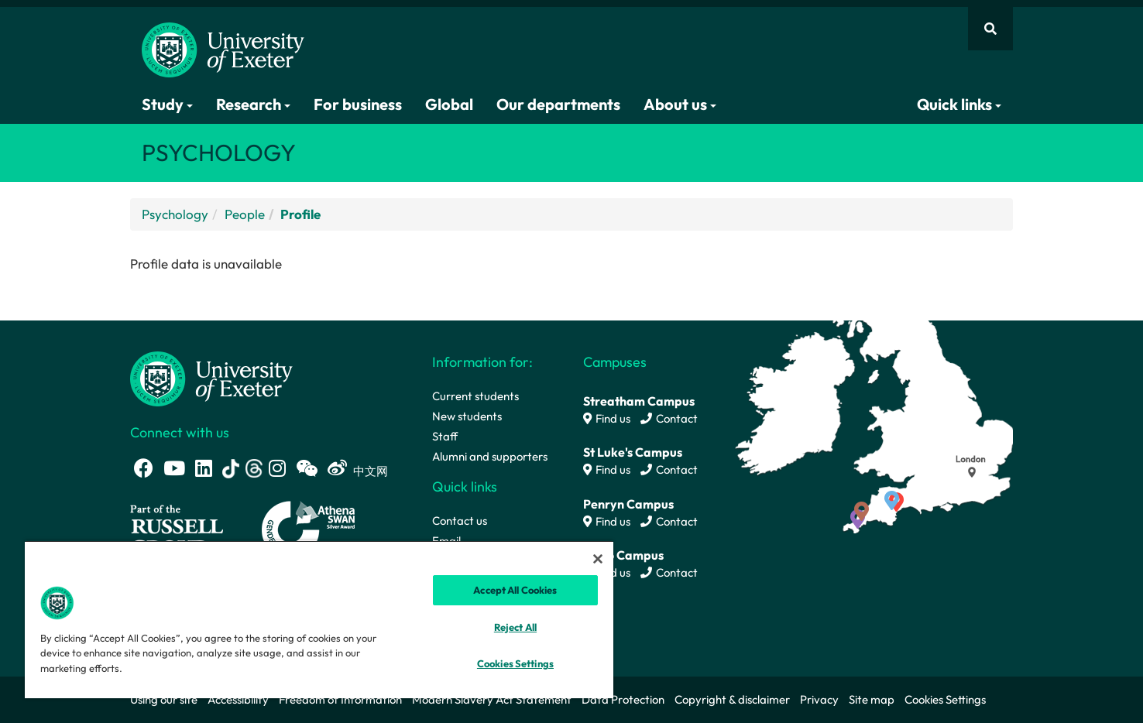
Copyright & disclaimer (732, 699)
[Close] (597, 559)
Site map (871, 699)
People (245, 214)
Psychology (175, 214)
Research (253, 104)
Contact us (459, 520)
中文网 (370, 471)
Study (167, 104)
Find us (606, 418)
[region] (319, 619)
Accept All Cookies (515, 590)
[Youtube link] (174, 468)
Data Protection (623, 699)
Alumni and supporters (489, 456)
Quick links (959, 104)
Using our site (163, 699)
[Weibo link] (337, 468)
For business (358, 104)
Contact (669, 418)
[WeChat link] (307, 468)
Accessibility (238, 699)
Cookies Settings (945, 699)
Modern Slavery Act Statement (492, 699)
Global (449, 104)
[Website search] (990, 28)
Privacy (819, 699)
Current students (475, 396)
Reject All (515, 627)
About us (680, 104)
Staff (445, 436)
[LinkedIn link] (203, 468)
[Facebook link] (143, 468)
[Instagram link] (277, 468)
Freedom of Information (340, 699)
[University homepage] (211, 377)
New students (467, 416)
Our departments (558, 104)
